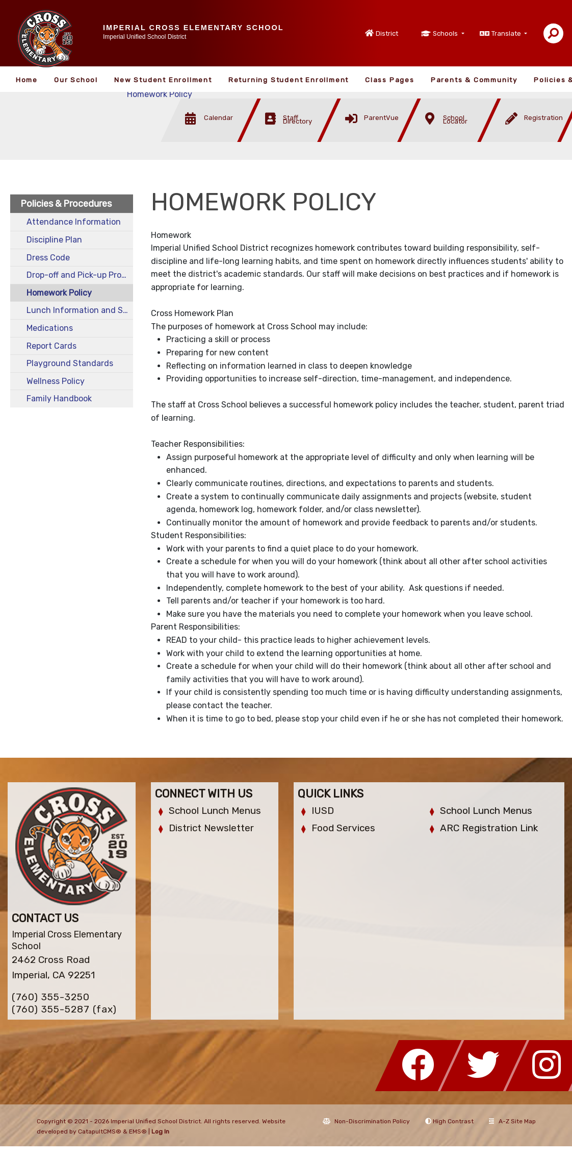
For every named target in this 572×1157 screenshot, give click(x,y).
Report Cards (51, 346)
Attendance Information (74, 222)
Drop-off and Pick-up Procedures (80, 275)
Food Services (343, 828)
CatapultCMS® (99, 1131)
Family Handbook (59, 398)
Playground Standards (70, 363)
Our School (76, 80)
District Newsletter (211, 828)
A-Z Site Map (512, 1121)
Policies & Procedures (66, 203)
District (387, 33)
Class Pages (389, 80)
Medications (50, 328)
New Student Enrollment (163, 80)
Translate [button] (507, 33)
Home (27, 80)
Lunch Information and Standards (80, 310)
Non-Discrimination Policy (366, 1121)
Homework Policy (159, 94)
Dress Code (48, 257)
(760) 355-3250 (51, 997)
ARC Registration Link (489, 828)
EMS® (138, 1131)
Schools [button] (446, 33)
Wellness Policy (56, 381)
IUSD (322, 810)
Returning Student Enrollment (288, 80)
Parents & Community (474, 80)
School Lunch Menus (215, 810)
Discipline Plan (54, 240)
